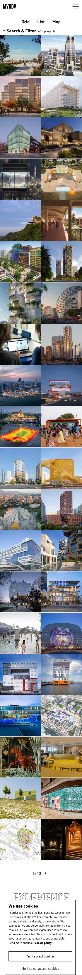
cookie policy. (43, 943)
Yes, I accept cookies (40, 956)
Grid (25, 21)
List (41, 21)
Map (56, 21)
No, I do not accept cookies (40, 968)
